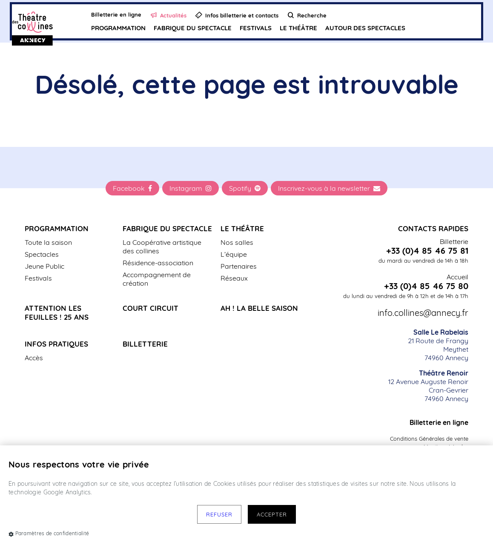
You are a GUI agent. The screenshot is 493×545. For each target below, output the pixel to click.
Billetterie (145, 343)
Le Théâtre (298, 28)
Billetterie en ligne (439, 422)
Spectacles (42, 254)
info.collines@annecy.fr (423, 313)
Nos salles (237, 242)
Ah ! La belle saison (259, 308)
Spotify (245, 188)
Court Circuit (150, 308)
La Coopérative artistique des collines (162, 246)
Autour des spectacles (365, 28)
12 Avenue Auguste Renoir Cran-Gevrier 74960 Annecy (428, 386)
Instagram (190, 188)
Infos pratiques (56, 343)
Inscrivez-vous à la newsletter (329, 188)
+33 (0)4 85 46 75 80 (426, 286)
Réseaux (234, 278)
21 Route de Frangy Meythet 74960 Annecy (438, 345)
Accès (34, 357)
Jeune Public (44, 266)
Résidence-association (158, 262)
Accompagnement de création (157, 278)
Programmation (118, 28)
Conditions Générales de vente (429, 438)
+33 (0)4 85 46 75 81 (427, 251)
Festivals (256, 28)
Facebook (132, 188)
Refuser (219, 514)
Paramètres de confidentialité (49, 533)
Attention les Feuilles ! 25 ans (57, 312)
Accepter (272, 514)
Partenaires (239, 266)
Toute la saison (48, 242)
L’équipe (234, 254)
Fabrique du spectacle (193, 28)
